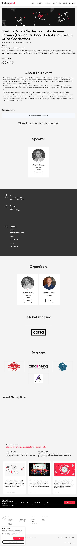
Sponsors (10, 523)
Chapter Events (23, 520)
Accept (19, 538)
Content (47, 3)
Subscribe (69, 502)
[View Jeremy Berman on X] (38, 162)
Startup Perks (57, 3)
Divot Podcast (34, 523)
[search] (70, 3)
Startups (10, 521)
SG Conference (23, 519)
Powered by (69, 543)
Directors (10, 524)
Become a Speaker (24, 521)
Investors (10, 519)
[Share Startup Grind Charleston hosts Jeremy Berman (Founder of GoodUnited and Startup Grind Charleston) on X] (6, 62)
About (65, 3)
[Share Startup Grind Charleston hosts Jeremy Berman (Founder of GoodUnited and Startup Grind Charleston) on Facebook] (3, 62)
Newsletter (33, 519)
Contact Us (44, 520)
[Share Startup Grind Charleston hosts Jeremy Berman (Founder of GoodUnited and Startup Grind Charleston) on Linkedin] (9, 62)
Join (33, 3)
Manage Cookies (13, 542)
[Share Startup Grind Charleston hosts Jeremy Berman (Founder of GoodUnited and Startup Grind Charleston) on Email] (13, 62)
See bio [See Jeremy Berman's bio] (38, 173)
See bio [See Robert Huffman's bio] (49, 300)
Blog (32, 520)
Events (39, 3)
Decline (7, 538)
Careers (43, 519)
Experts (10, 520)
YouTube (32, 521)
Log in (73, 3)
